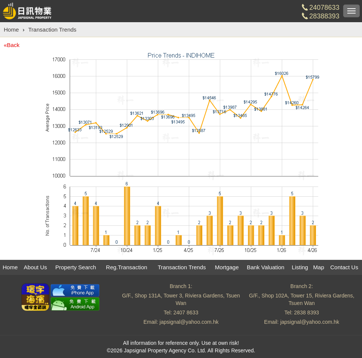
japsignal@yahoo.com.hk (189, 322)
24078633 (324, 7)
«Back (12, 45)
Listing (300, 267)
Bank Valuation (265, 267)
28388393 (324, 16)
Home (11, 29)
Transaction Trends (52, 29)
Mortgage (226, 267)
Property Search (75, 267)
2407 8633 (185, 312)
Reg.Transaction (126, 267)
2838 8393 (306, 312)
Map (318, 267)
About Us (35, 267)
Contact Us (344, 267)
